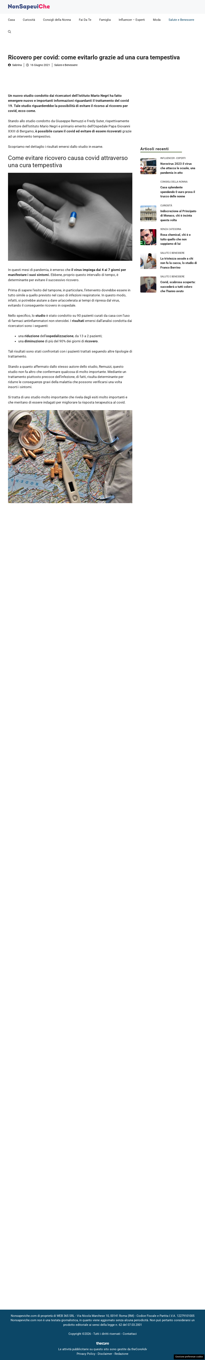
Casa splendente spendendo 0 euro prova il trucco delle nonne (177, 192)
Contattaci (130, 1334)
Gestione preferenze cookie (189, 1356)
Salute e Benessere (181, 20)
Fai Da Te (85, 20)
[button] (9, 32)
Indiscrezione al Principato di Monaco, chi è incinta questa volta (178, 215)
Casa (11, 20)
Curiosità (29, 20)
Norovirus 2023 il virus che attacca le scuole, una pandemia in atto (177, 168)
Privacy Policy (86, 1354)
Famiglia (105, 20)
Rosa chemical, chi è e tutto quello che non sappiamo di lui (175, 239)
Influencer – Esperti (132, 20)
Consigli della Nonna (57, 20)
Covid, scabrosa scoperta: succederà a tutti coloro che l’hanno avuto (177, 286)
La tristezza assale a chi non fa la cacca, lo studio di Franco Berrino (178, 263)
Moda (157, 20)
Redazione (121, 1354)
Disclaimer (105, 1354)
